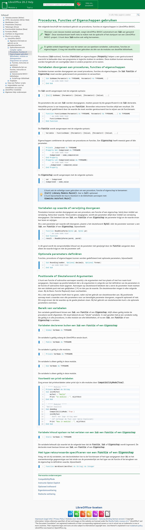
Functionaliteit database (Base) (16, 29)
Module (11, 7)
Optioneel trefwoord (47, 483)
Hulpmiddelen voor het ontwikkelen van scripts (14, 86)
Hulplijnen (13, 81)
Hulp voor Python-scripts (17, 83)
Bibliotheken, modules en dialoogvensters (19, 57)
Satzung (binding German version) (112, 516)
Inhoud (4, 15)
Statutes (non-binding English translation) (81, 516)
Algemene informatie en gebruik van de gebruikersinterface (17, 43)
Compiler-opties (16, 50)
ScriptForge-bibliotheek (20, 78)
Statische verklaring (46, 490)
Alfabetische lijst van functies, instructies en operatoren (18, 69)
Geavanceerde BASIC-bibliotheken (19, 75)
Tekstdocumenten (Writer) (14, 18)
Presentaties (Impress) (13, 24)
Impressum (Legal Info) (43, 516)
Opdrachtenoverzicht (17, 47)
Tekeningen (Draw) (12, 27)
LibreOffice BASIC (14, 38)
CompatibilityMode (46, 476)
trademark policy (136, 522)
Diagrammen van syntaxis (19, 61)
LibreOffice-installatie (13, 90)
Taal (29, 7)
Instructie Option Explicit (49, 479)
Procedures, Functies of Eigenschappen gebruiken (19, 53)
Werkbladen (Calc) (12, 22)
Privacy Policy (59, 516)
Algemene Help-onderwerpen (15, 92)
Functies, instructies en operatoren (19, 64)
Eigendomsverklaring (47, 487)
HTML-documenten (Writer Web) (17, 20)
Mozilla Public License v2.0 (118, 518)
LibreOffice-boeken (89, 504)
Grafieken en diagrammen (14, 34)
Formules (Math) (11, 31)
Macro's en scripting (12, 36)
